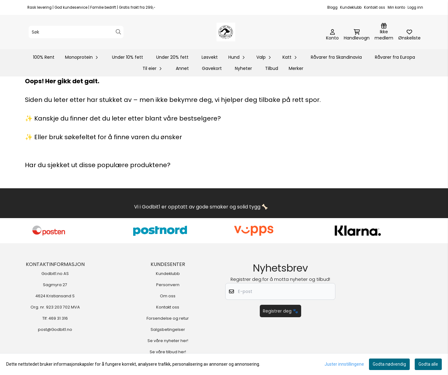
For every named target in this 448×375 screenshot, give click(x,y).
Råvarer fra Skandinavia (336, 57)
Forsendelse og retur (168, 318)
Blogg (332, 7)
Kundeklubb (351, 7)
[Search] (118, 32)
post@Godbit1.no (55, 329)
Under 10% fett (127, 57)
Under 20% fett (172, 57)
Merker (296, 68)
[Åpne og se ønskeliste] (409, 35)
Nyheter (243, 68)
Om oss (167, 296)
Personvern (168, 284)
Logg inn (415, 7)
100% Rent (43, 57)
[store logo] (226, 32)
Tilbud (271, 68)
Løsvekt (210, 57)
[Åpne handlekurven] (356, 35)
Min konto (396, 7)
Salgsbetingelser (168, 329)
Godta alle (428, 364)
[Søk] (76, 32)
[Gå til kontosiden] (332, 35)
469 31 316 (58, 318)
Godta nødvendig (389, 364)
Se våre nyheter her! (167, 340)
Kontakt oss (374, 7)
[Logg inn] (384, 32)
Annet (182, 68)
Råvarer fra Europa (395, 57)
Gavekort (212, 68)
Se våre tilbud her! (168, 351)
